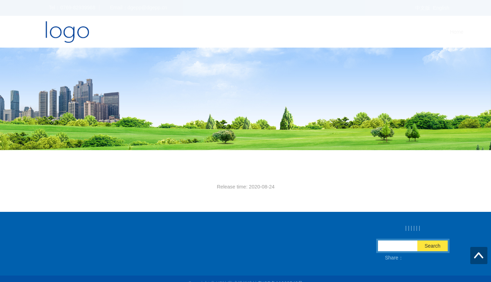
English (441, 8)
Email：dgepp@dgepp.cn (123, 258)
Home (345, 32)
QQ (235, 258)
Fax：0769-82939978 (191, 258)
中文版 (422, 8)
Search (432, 246)
